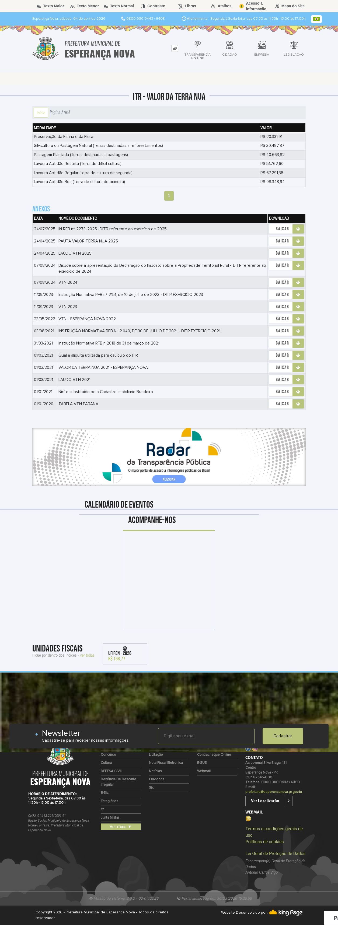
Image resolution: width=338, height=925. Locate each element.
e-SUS (202, 763)
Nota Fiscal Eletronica (166, 763)
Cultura (106, 763)
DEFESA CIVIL (111, 771)
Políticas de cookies (264, 841)
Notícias (155, 771)
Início (41, 112)
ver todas (87, 655)
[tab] (174, 48)
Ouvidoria (156, 779)
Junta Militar (110, 817)
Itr (102, 809)
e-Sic (105, 793)
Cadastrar (282, 735)
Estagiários (109, 801)
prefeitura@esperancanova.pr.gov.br (273, 792)
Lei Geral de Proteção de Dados (275, 853)
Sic (151, 787)
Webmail (204, 771)
